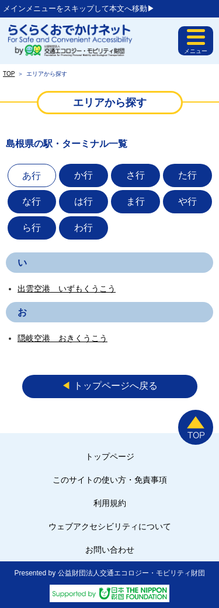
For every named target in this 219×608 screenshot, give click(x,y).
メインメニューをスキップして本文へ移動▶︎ (79, 8)
